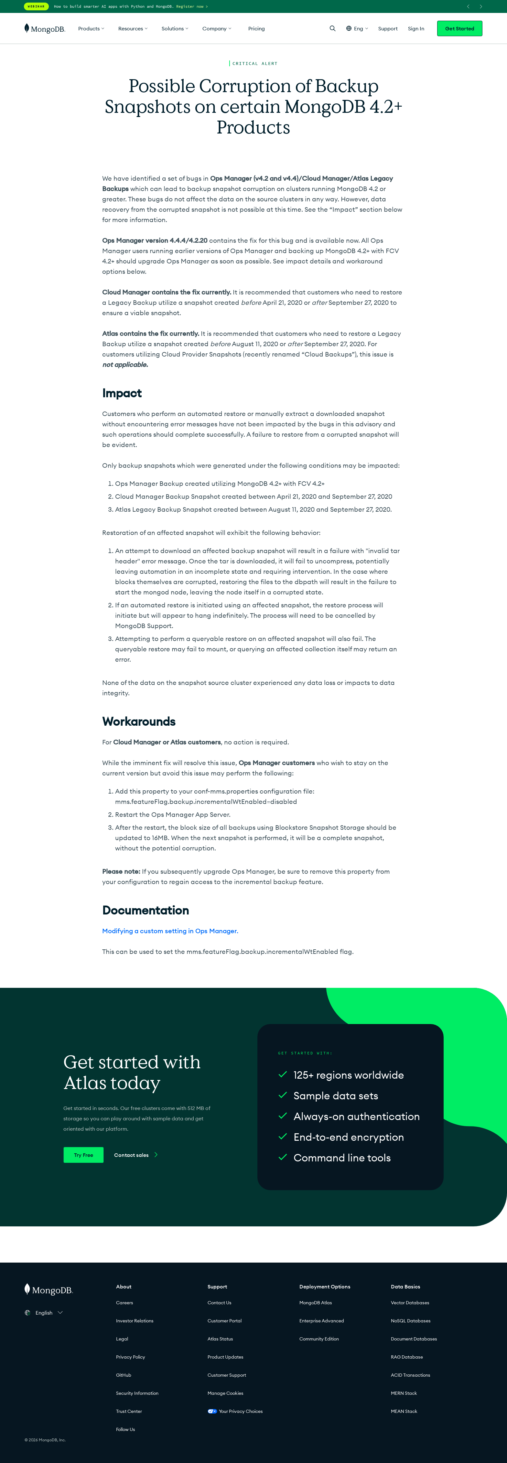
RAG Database (407, 1357)
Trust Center (129, 1411)
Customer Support (227, 1375)
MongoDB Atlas (315, 1303)
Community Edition (319, 1339)
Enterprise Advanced (321, 1321)
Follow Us (125, 1429)
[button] (357, 28)
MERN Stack (404, 1393)
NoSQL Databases (411, 1321)
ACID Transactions (410, 1375)
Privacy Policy (130, 1357)
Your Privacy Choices (235, 1411)
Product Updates (225, 1357)
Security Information (137, 1393)
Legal (122, 1339)
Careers (124, 1303)
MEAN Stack (404, 1411)
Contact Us (220, 1303)
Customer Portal (225, 1321)
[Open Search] (332, 28)
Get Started (459, 28)
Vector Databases (410, 1303)
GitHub (123, 1375)
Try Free (83, 1155)
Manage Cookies (225, 1393)
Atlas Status (220, 1339)
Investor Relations (135, 1321)
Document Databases (414, 1339)
